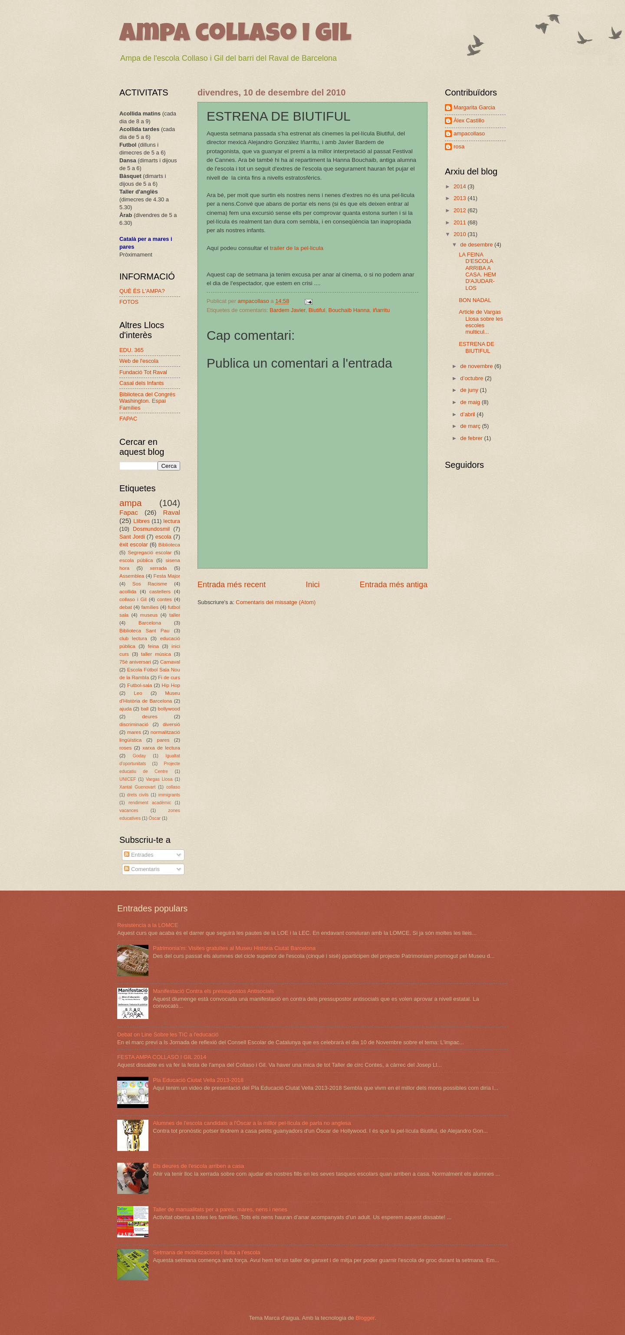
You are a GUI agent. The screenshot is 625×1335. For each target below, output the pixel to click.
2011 (460, 222)
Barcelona (149, 622)
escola (163, 536)
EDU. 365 (131, 350)
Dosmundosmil (151, 529)
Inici (312, 584)
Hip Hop (170, 685)
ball (144, 708)
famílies (149, 607)
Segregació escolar (149, 552)
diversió (171, 724)
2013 (460, 198)
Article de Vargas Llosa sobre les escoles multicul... (481, 322)
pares (163, 740)
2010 (460, 234)
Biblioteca (169, 544)
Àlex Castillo (469, 120)
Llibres (141, 521)
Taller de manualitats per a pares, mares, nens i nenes (220, 1209)
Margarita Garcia (474, 107)
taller (174, 615)
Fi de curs (169, 677)
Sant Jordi (132, 536)
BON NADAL (475, 300)
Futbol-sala (139, 685)
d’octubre (472, 378)
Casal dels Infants (141, 383)
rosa (459, 146)
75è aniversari (135, 661)
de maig (470, 402)
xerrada (158, 568)
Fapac (128, 512)
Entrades (138, 855)
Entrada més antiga (394, 584)
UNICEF (127, 779)
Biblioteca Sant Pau (144, 630)
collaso (173, 787)
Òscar (155, 818)
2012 (460, 210)
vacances (128, 810)
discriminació (133, 724)
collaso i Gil (133, 599)
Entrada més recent (231, 584)
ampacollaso (469, 133)
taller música (156, 654)
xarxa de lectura (161, 747)
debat (125, 607)
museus (149, 615)
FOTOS (128, 302)
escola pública (136, 560)
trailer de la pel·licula (297, 248)
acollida (127, 591)
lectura (171, 521)
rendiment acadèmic (149, 802)
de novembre (477, 366)
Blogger (365, 1318)
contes (164, 599)
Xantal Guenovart (137, 787)
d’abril (468, 414)
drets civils (137, 794)
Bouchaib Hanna (349, 310)
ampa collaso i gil (235, 36)
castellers (160, 591)
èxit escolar (133, 544)
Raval (171, 512)
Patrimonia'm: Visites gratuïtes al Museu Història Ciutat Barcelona (234, 948)
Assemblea (131, 576)
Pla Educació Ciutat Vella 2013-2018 (198, 1080)
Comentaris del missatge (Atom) (276, 602)
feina (153, 646)
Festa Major (167, 576)
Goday (139, 755)
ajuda (125, 708)
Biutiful (317, 310)
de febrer (472, 438)
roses (125, 747)
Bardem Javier (287, 310)
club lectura (133, 638)
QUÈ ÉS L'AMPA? (142, 291)
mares (134, 732)
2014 (460, 186)
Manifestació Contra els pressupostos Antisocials (213, 991)
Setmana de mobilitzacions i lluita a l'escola (206, 1252)
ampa (130, 503)
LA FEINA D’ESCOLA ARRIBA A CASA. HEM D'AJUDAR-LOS (477, 271)
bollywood (169, 708)
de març (471, 426)
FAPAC (128, 418)
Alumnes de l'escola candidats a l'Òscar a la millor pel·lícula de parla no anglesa (252, 1123)
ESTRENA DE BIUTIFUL (476, 347)
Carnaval (170, 661)
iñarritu (381, 310)
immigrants (169, 794)
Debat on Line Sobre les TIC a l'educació (167, 1034)
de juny (470, 390)
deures (149, 716)
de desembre (477, 244)
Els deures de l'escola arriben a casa (198, 1166)
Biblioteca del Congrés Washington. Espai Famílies (147, 401)
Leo (138, 693)
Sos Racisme (150, 583)
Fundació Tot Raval (143, 372)
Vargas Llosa (159, 779)
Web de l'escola (138, 361)
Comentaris (141, 869)
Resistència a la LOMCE (147, 925)
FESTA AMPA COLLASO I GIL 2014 (161, 1057)
